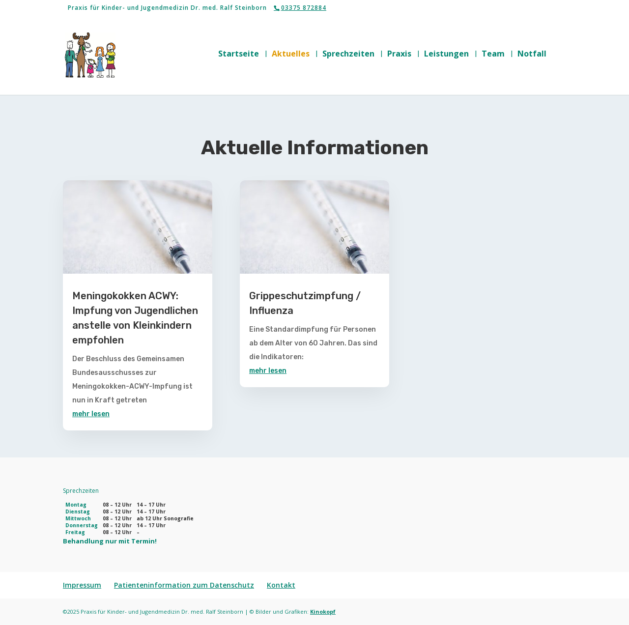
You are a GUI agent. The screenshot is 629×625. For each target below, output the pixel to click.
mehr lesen (91, 414)
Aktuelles (291, 54)
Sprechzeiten (348, 54)
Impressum (82, 585)
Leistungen (446, 54)
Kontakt (281, 585)
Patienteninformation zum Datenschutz (184, 585)
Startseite (238, 54)
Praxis (399, 54)
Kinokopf (323, 611)
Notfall (531, 54)
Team (493, 54)
